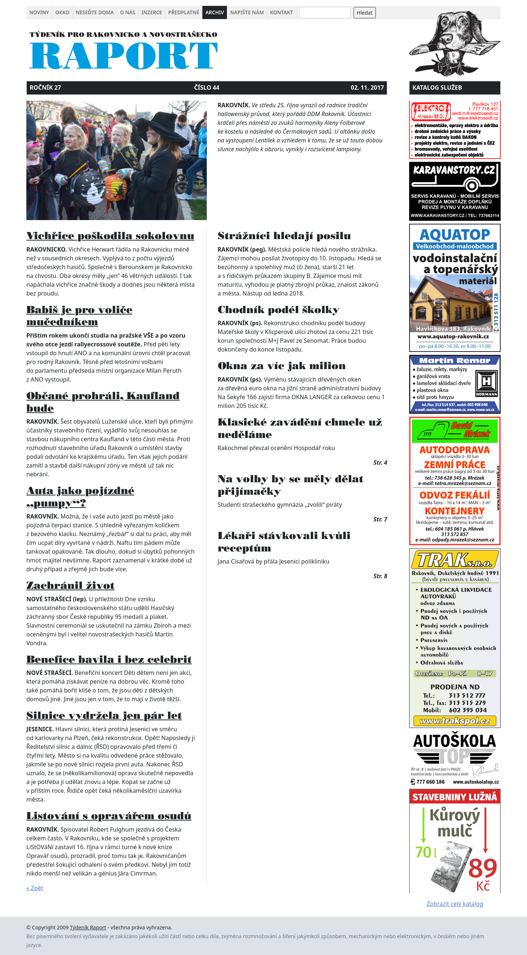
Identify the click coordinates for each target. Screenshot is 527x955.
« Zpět (34, 888)
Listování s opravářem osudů (108, 815)
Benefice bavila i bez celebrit (109, 659)
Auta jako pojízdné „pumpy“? (80, 496)
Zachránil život (70, 585)
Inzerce (152, 12)
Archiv (214, 12)
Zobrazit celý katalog (455, 904)
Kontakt (281, 12)
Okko (62, 12)
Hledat (365, 12)
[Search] (325, 12)
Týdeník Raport (88, 927)
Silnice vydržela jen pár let (104, 715)
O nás (127, 12)
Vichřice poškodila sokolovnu (110, 235)
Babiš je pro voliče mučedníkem (79, 316)
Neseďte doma (95, 12)
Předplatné (183, 12)
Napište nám (247, 12)
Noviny (39, 12)
